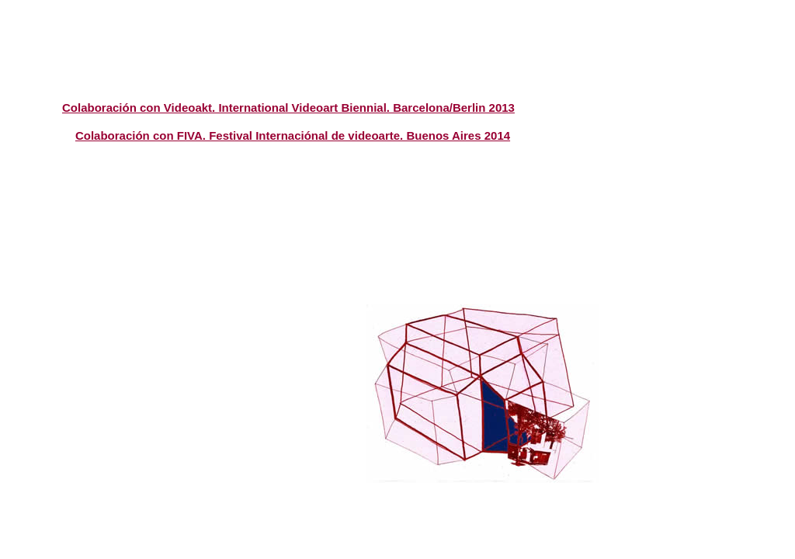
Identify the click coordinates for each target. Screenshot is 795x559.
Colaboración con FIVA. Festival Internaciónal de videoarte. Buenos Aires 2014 (292, 135)
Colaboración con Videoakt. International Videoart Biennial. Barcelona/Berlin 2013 (288, 107)
